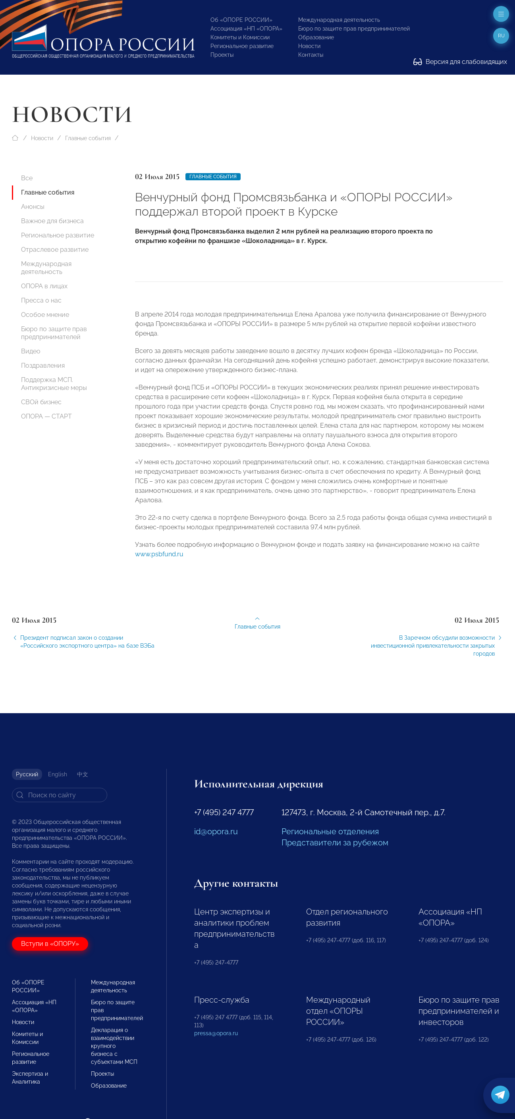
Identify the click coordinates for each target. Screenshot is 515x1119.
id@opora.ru (216, 831)
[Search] (59, 795)
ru (501, 36)
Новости (309, 46)
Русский (27, 774)
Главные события (88, 138)
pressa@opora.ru (216, 1033)
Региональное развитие (242, 46)
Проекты (221, 55)
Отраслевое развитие (55, 249)
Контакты (310, 55)
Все (27, 178)
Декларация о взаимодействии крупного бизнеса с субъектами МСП (114, 1046)
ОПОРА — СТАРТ (46, 416)
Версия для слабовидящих (460, 62)
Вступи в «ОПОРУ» (50, 943)
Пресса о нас (41, 300)
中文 (82, 774)
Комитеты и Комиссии (240, 37)
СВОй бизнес (41, 402)
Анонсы (32, 206)
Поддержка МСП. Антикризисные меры (54, 384)
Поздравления (43, 365)
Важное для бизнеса (52, 221)
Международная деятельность (339, 20)
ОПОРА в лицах (44, 286)
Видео (31, 351)
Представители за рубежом (335, 842)
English (57, 774)
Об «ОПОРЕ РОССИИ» (241, 20)
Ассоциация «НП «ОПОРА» (246, 28)
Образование (316, 37)
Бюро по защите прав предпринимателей (354, 28)
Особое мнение (45, 314)
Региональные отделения (330, 831)
